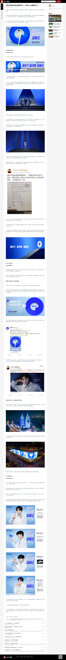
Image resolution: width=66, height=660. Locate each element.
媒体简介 (17, 656)
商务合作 (31, 656)
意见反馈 (21, 656)
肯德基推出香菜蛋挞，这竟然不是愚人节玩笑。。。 (57, 27)
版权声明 (24, 656)
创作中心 (58, 1)
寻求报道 (28, 656)
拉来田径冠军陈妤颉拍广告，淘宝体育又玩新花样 (13, 626)
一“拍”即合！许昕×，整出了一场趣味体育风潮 (13, 636)
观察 (2, 7)
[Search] (48, 1)
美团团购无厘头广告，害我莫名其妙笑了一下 (57, 30)
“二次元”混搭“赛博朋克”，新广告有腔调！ (12, 623)
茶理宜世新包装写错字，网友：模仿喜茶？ (57, 37)
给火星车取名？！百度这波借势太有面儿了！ (12, 643)
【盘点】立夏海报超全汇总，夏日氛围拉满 (13, 633)
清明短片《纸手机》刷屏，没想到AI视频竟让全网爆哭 (57, 24)
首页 (2, 5)
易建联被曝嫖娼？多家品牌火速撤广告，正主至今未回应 (14, 647)
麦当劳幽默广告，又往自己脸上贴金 (57, 33)
